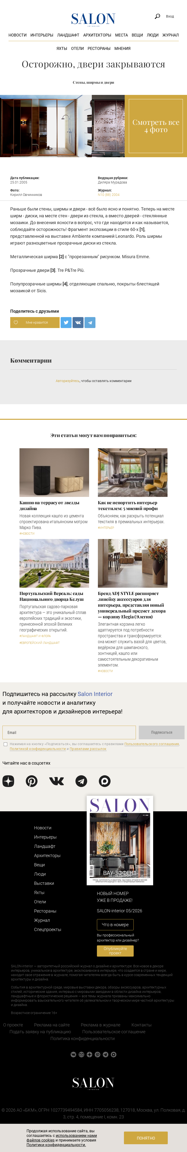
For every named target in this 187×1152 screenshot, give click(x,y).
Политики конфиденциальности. (56, 1145)
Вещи (137, 35)
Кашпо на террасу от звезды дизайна (49, 505)
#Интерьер (106, 527)
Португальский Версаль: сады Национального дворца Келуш (51, 596)
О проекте (13, 1024)
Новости (18, 35)
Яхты (61, 48)
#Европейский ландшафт (39, 642)
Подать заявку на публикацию (40, 1031)
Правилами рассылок (88, 749)
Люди (153, 35)
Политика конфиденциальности (82, 1038)
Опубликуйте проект (115, 950)
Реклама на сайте (52, 1024)
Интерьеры (41, 35)
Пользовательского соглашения (151, 744)
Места (121, 35)
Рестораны (99, 48)
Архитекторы (97, 35)
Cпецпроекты (47, 929)
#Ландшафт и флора (35, 636)
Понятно (146, 1138)
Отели (77, 48)
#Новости (27, 533)
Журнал (170, 35)
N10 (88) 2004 (109, 195)
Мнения (122, 48)
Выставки (44, 883)
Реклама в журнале (100, 1024)
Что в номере (115, 924)
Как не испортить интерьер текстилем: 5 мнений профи (128, 505)
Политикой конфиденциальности (38, 749)
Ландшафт (68, 35)
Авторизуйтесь (68, 381)
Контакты (141, 1024)
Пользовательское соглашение (113, 1031)
